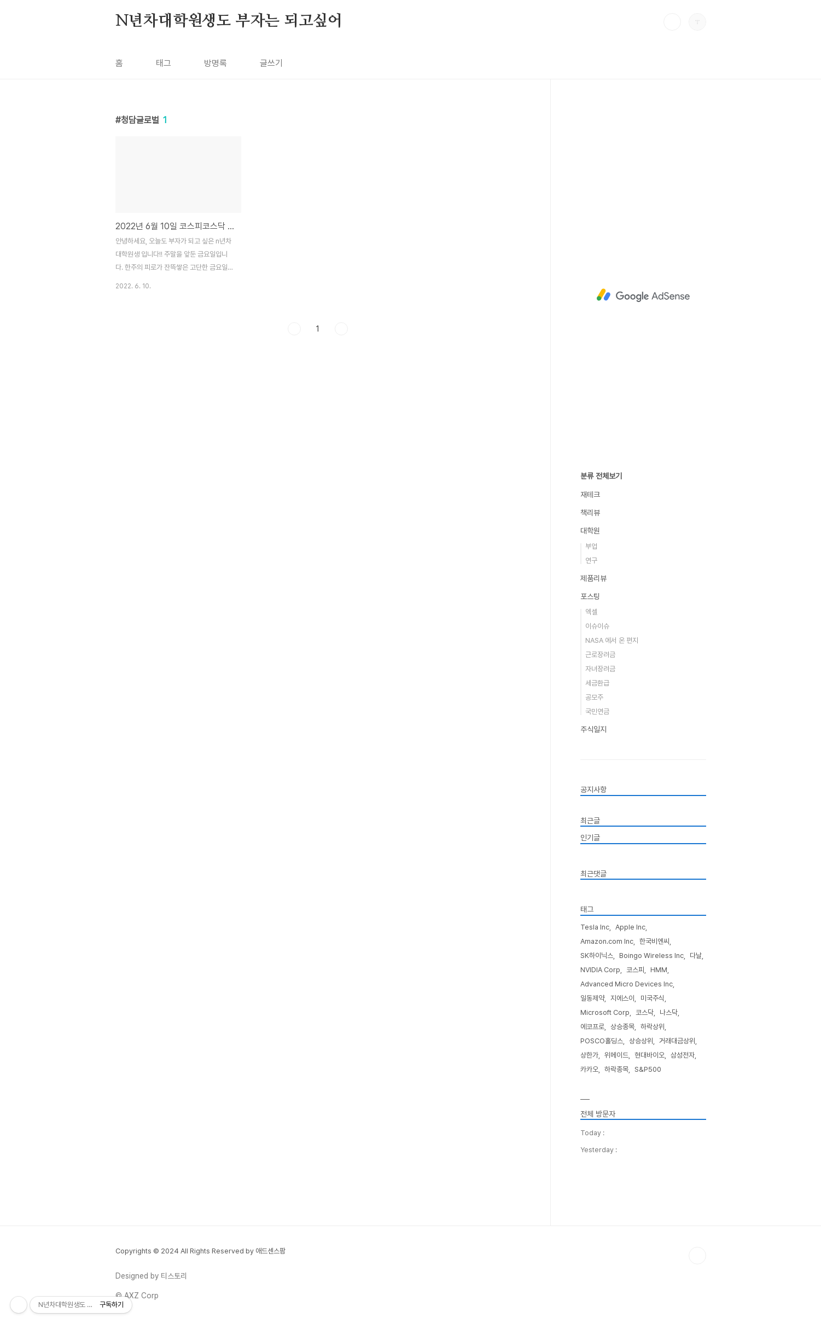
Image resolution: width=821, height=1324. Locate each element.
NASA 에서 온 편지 (611, 640)
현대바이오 (649, 1055)
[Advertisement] (317, 172)
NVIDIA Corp (600, 970)
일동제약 (592, 998)
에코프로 (592, 1027)
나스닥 (669, 1012)
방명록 (215, 63)
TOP (697, 1255)
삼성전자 (683, 1055)
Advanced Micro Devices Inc (626, 984)
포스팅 (590, 596)
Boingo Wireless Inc (651, 955)
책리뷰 (590, 512)
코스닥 (645, 1012)
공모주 (594, 697)
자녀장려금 (600, 669)
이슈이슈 (597, 626)
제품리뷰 (593, 578)
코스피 (635, 970)
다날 (696, 955)
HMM (658, 970)
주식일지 (593, 729)
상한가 (589, 1055)
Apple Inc (630, 927)
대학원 (590, 530)
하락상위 (653, 1027)
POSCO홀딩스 (601, 1041)
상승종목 (622, 1027)
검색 (672, 22)
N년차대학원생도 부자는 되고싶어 (229, 21)
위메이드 (616, 1055)
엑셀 (591, 612)
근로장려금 (600, 655)
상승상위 (641, 1041)
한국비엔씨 (654, 941)
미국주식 (653, 998)
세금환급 (597, 683)
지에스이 (622, 998)
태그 (163, 63)
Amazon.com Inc (606, 941)
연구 (591, 560)
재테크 (590, 494)
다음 (341, 482)
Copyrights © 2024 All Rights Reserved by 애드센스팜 (200, 1251)
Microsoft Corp (605, 1012)
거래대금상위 (677, 1041)
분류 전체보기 (601, 476)
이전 (294, 482)
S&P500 (647, 1069)
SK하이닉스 (596, 955)
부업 (591, 546)
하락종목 (616, 1069)
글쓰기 (271, 63)
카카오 (589, 1069)
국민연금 (597, 711)
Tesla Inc (594, 927)
